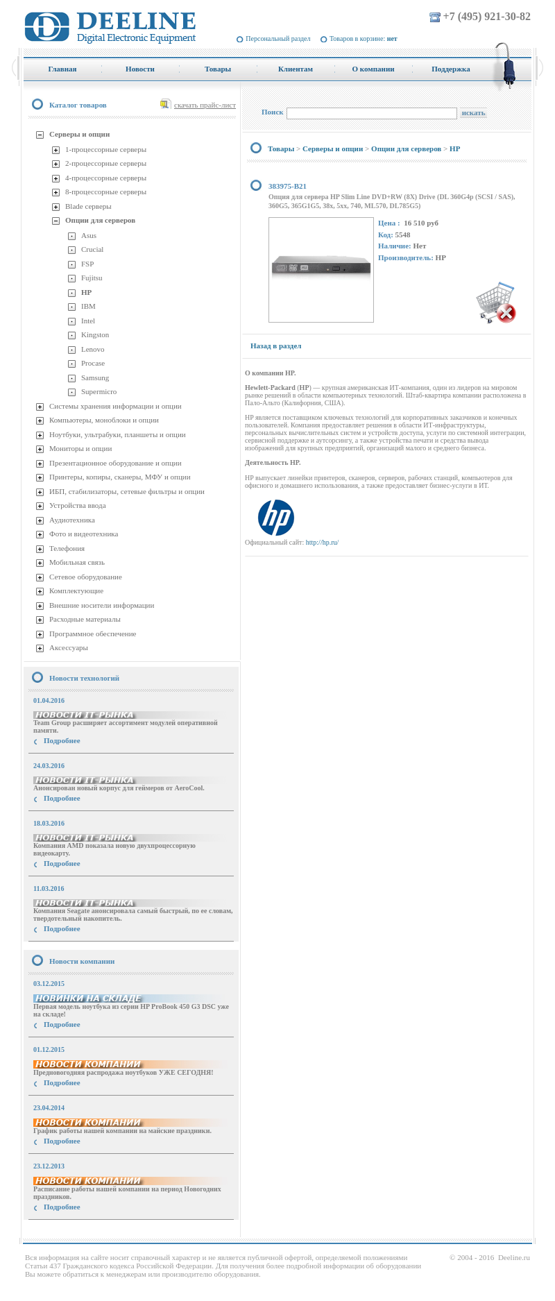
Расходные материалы (85, 619)
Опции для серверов (100, 220)
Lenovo (93, 349)
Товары (281, 148)
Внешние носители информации (101, 605)
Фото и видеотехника (83, 533)
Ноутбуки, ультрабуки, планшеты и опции (117, 434)
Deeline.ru (514, 1257)
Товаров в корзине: (364, 38)
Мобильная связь (77, 562)
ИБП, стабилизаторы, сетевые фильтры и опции (127, 491)
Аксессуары (68, 647)
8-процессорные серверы (105, 191)
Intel (88, 320)
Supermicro (99, 391)
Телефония (67, 548)
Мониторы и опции (80, 448)
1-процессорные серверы (105, 149)
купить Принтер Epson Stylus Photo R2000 (86, 1232)
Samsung (95, 377)
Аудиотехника (72, 520)
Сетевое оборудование (85, 576)
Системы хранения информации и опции (115, 406)
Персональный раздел (278, 38)
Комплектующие (76, 590)
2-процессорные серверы (105, 163)
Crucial (92, 249)
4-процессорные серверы (105, 177)
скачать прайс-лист (205, 105)
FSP (87, 264)
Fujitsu (92, 277)
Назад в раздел (275, 345)
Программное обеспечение (92, 633)
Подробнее (62, 740)
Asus (88, 235)
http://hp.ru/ (322, 542)
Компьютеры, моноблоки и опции (104, 420)
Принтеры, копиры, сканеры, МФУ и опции (120, 477)
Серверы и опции (79, 134)
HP (86, 292)
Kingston (95, 334)
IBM (88, 306)
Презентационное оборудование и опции (115, 463)
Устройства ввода (77, 505)
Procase (93, 363)
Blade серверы (88, 206)
